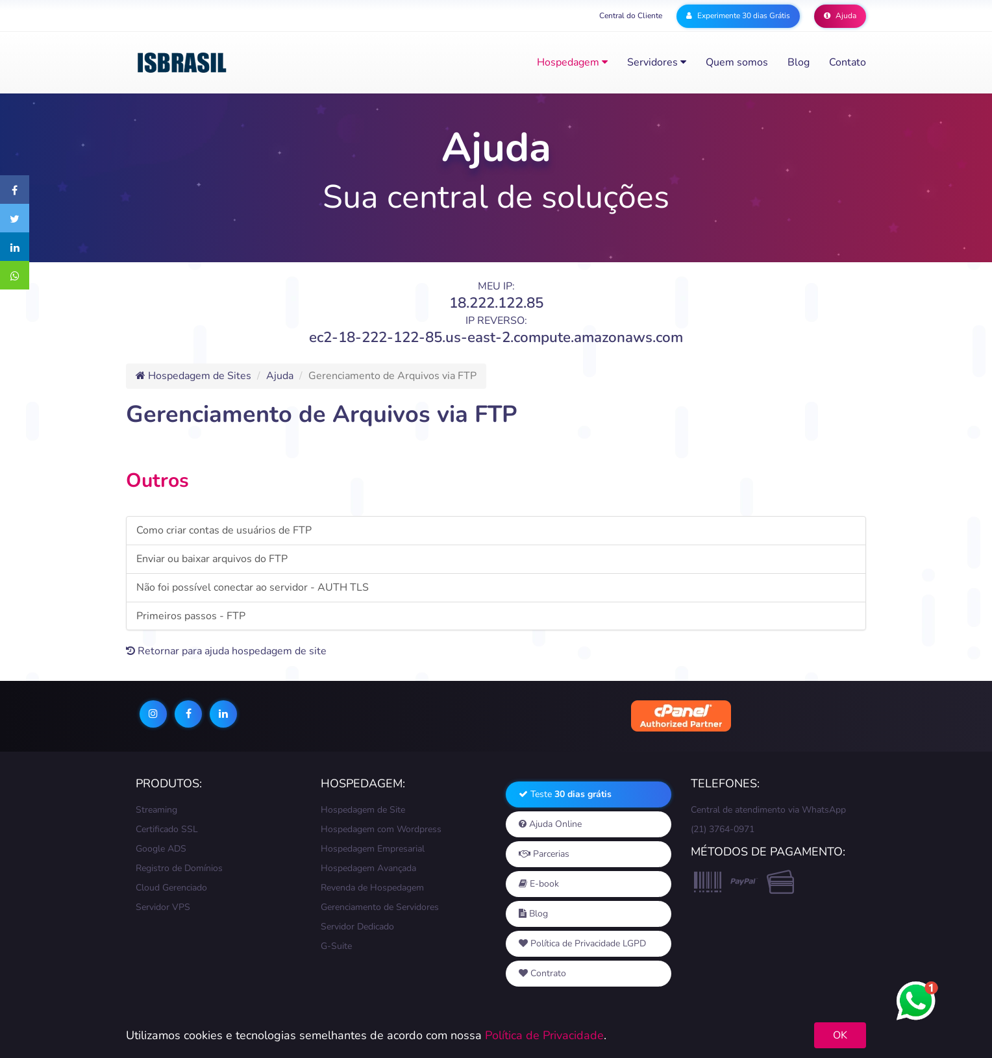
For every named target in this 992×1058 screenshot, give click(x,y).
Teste (565, 794)
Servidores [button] (656, 62)
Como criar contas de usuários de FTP (224, 530)
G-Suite (336, 946)
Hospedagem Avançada (368, 868)
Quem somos (737, 62)
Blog (798, 62)
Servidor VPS (163, 907)
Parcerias (544, 854)
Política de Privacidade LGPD (582, 943)
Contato (847, 62)
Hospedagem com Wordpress (381, 829)
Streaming (156, 810)
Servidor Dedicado (357, 926)
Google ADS (161, 849)
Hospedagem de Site (363, 810)
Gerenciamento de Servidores (380, 907)
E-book (539, 884)
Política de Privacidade (544, 1035)
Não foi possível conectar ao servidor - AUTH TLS (252, 587)
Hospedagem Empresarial (373, 849)
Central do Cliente (630, 15)
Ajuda (840, 15)
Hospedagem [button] (572, 62)
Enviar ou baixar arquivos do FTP (212, 559)
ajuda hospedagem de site (266, 651)
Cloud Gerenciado (171, 887)
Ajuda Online (550, 824)
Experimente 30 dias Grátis (738, 15)
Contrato (542, 973)
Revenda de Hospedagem (372, 887)
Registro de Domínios (179, 868)
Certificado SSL (167, 829)
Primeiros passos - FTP (190, 616)
